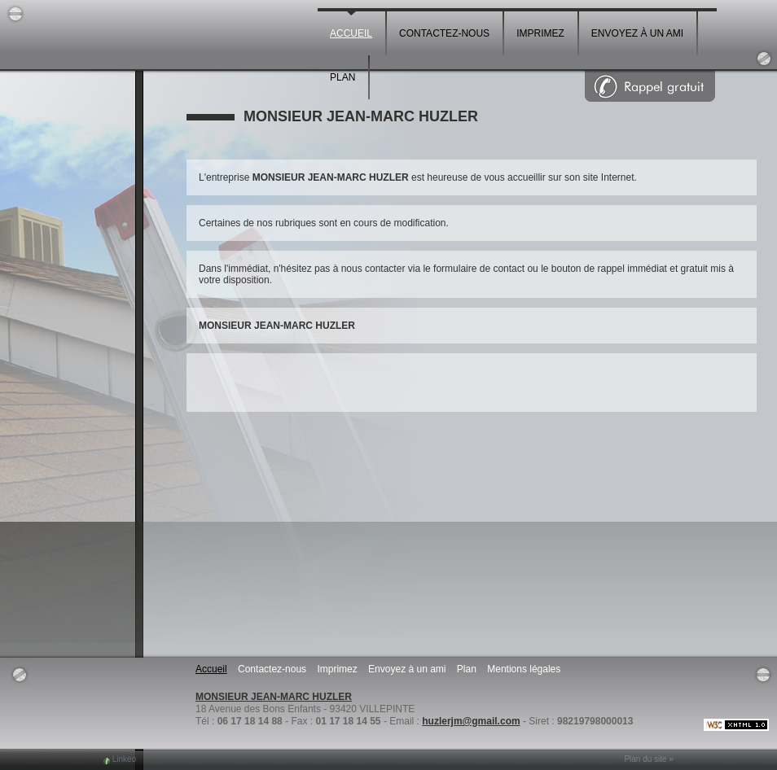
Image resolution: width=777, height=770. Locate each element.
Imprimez (540, 33)
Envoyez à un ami (637, 33)
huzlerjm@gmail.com (471, 721)
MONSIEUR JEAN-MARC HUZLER (273, 696)
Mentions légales (523, 669)
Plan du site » (649, 759)
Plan (342, 77)
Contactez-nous (444, 33)
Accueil (351, 33)
